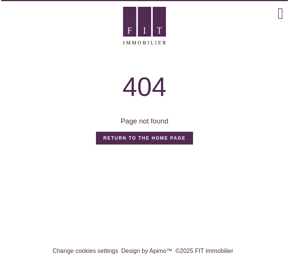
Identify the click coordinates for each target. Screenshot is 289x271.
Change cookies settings (85, 251)
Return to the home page (144, 138)
